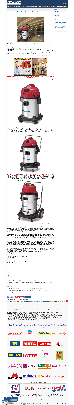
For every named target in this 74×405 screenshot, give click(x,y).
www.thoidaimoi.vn (13, 255)
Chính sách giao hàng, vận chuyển (21, 403)
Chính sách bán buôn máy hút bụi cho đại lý (20, 284)
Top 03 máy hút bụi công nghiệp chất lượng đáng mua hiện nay (23, 292)
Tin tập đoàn (28, 6)
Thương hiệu (15, 6)
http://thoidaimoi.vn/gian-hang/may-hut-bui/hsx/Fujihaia (17, 231)
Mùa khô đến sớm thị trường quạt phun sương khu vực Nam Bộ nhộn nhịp (61, 27)
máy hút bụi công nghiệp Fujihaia (29, 79)
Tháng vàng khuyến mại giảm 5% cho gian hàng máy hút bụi (23, 280)
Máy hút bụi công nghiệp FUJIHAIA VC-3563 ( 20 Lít (16, 126)
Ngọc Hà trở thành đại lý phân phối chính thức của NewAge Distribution (60, 14)
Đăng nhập (64, 3)
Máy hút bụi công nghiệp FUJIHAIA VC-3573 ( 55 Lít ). (16, 174)
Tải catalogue (59, 403)
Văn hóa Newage (34, 6)
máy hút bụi (17, 42)
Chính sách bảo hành (30, 403)
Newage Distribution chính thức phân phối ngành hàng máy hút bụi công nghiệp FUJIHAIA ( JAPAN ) (29, 290)
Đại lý (19, 6)
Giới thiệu (44, 6)
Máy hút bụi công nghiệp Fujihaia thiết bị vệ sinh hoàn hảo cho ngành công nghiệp (26, 288)
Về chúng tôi (50, 403)
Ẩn (18, 395)
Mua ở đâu (64, 403)
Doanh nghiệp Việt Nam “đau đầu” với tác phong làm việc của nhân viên (60, 23)
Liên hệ (48, 6)
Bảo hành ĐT (53, 6)
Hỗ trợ (40, 6)
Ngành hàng (9, 6)
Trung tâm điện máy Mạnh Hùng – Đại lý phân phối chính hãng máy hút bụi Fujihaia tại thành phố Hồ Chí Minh (31, 282)
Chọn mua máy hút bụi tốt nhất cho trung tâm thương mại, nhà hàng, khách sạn (26, 293)
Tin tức (23, 6)
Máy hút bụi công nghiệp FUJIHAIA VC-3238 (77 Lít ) (16, 223)
